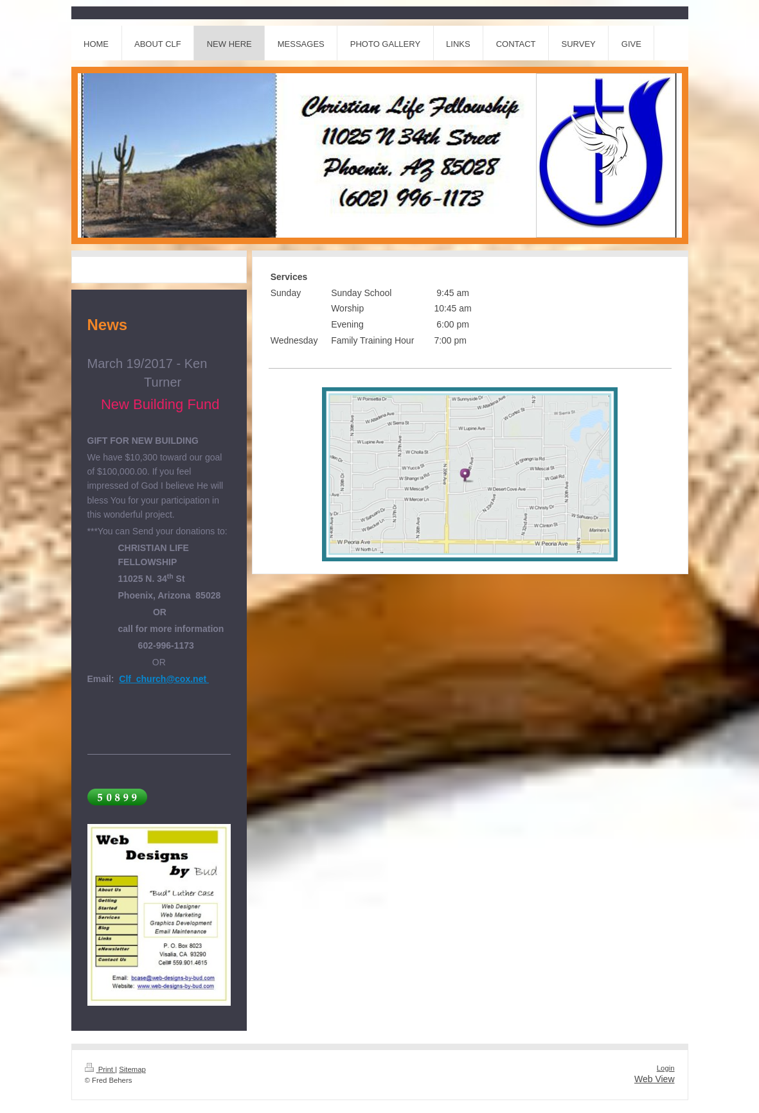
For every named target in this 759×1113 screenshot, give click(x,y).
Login (666, 1068)
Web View (654, 1079)
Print (100, 1069)
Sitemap (132, 1069)
